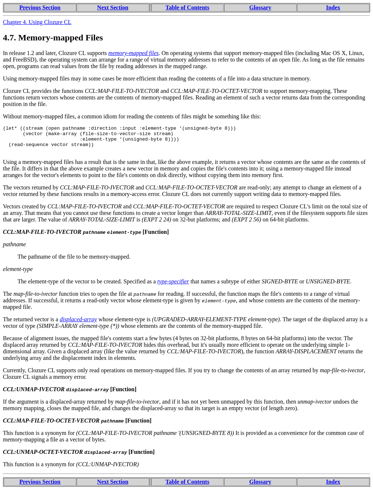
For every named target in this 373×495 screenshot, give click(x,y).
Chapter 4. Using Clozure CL (37, 22)
